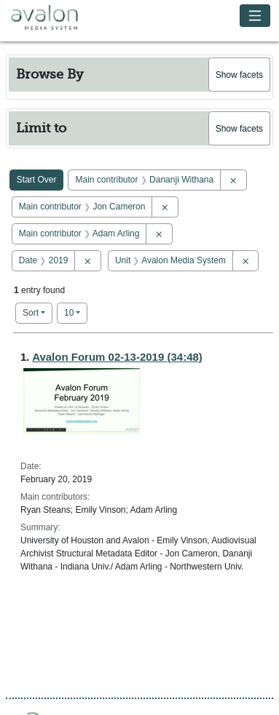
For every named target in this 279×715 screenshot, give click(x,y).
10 (75, 311)
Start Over (37, 180)
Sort (31, 313)
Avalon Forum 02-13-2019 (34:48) (117, 357)
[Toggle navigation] (255, 15)
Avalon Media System (54, 18)
